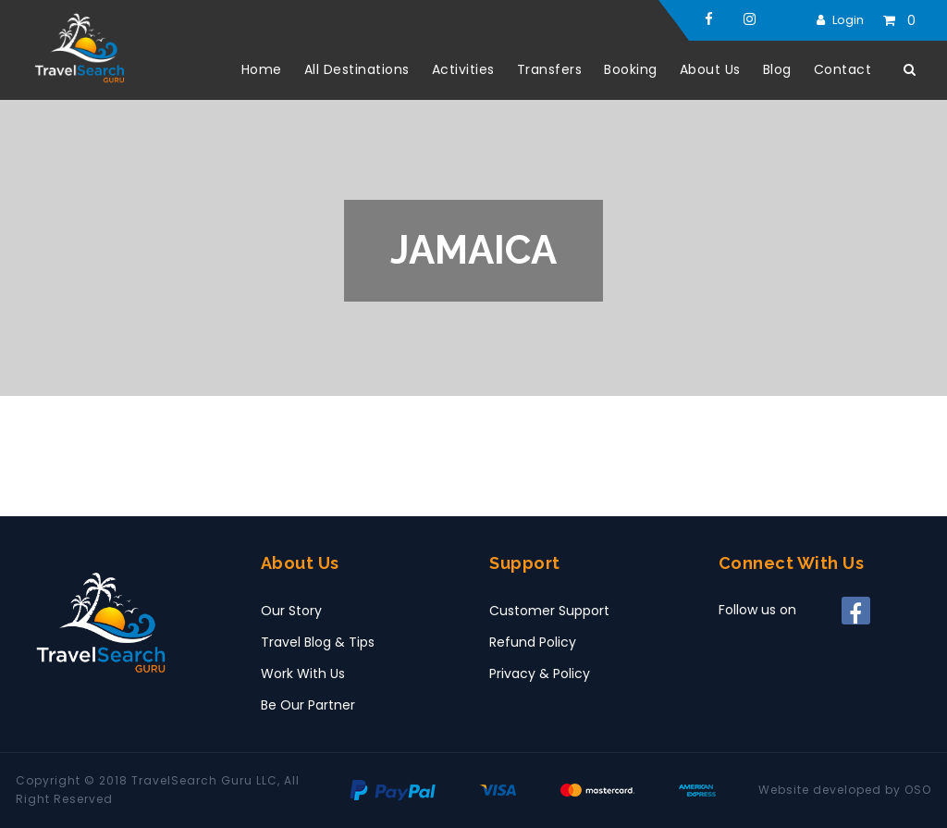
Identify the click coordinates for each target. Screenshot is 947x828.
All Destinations (357, 69)
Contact (843, 69)
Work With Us (303, 673)
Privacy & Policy (539, 673)
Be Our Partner (308, 705)
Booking (631, 69)
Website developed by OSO (844, 789)
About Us (710, 69)
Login (848, 20)
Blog (777, 69)
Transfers (550, 69)
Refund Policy (532, 642)
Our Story (291, 610)
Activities (463, 69)
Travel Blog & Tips (318, 642)
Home (261, 69)
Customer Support (549, 610)
